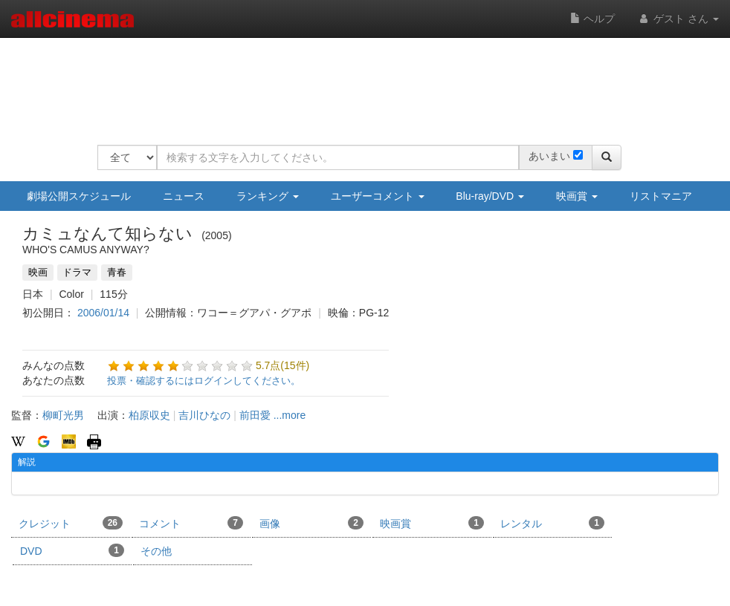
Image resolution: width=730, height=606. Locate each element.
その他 (156, 551)
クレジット (71, 523)
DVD (72, 550)
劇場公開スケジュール (79, 196)
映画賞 (577, 196)
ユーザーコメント (377, 196)
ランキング (267, 196)
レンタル (552, 523)
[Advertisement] (368, 81)
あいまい (549, 156)
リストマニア (661, 196)
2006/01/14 (103, 313)
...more (290, 415)
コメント (191, 523)
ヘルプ (592, 19)
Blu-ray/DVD (490, 196)
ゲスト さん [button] (678, 19)
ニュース (183, 196)
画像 (311, 523)
